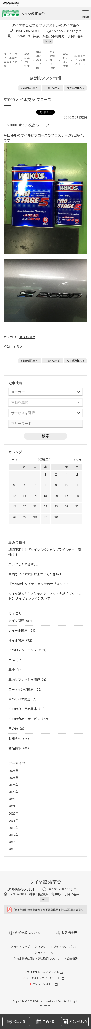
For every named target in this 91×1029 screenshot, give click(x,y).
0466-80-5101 (27, 31)
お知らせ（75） (19, 738)
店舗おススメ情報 (65, 60)
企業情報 (72, 958)
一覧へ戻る (52, 88)
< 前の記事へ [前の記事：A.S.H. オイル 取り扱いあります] (29, 88)
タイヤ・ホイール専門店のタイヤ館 (10, 60)
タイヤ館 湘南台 (32, 13)
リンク (42, 947)
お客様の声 (66, 932)
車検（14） (16, 669)
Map (48, 41)
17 (66, 495)
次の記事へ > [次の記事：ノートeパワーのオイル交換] (75, 88)
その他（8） (17, 728)
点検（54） (16, 660)
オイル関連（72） (21, 640)
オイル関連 (27, 337)
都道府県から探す (27, 60)
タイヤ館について (24, 932)
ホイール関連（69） (22, 630)
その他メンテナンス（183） (28, 650)
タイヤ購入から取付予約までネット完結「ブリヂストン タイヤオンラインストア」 (44, 596)
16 (56, 495)
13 (24, 495)
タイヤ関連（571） (22, 620)
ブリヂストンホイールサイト (43, 978)
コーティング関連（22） (25, 689)
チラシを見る (75, 1021)
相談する (16, 1021)
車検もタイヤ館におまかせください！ (35, 574)
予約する (45, 1021)
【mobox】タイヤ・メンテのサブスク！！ (38, 583)
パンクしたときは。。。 (24, 564)
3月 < (13, 460)
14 (35, 495)
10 (66, 484)
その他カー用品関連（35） (27, 709)
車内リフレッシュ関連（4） (28, 679)
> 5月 (77, 460)
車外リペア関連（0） (23, 699)
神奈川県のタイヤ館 (38, 60)
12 (14, 495)
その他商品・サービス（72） (29, 718)
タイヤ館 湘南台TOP (52, 60)
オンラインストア (43, 984)
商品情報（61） (19, 748)
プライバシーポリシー (66, 947)
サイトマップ (22, 947)
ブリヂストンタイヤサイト (43, 972)
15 (45, 495)
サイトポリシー (47, 953)
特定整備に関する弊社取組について (38, 958)
